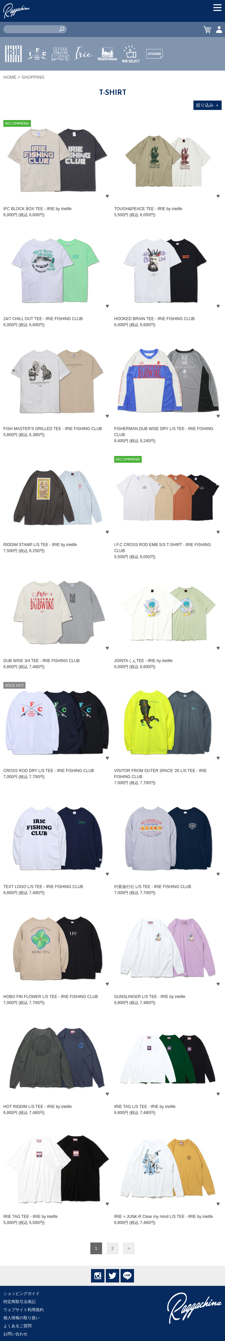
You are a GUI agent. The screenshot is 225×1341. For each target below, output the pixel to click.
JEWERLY (84, 69)
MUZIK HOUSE (107, 73)
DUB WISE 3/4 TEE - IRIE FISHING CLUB (41, 660)
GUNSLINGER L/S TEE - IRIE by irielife (149, 996)
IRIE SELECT (131, 73)
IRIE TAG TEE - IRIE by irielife (30, 1216)
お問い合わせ (15, 1334)
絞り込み (207, 105)
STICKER (154, 69)
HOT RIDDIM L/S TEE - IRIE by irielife (37, 1106)
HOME (9, 77)
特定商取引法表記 (19, 1301)
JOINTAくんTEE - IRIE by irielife (143, 660)
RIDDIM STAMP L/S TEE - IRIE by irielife (40, 544)
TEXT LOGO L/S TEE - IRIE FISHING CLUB (43, 886)
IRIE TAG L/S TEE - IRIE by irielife (145, 1106)
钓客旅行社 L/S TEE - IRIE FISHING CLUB (152, 886)
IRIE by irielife (13, 73)
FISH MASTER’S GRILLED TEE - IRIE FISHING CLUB (52, 428)
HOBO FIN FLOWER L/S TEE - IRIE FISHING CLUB (50, 996)
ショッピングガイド (21, 1293)
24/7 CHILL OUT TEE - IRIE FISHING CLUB (43, 318)
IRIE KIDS (60, 73)
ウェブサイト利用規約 (23, 1309)
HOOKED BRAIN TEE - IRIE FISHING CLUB (154, 318)
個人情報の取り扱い (21, 1317)
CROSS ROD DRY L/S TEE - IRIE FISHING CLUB (48, 770)
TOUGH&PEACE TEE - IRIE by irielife (148, 208)
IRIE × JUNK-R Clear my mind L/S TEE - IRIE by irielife (163, 1216)
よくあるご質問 (17, 1326)
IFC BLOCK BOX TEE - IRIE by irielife (37, 208)
